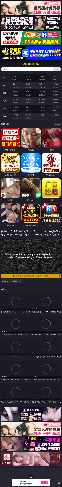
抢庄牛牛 (55, 79)
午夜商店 (28, 115)
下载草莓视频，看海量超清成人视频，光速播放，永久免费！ (36, 276)
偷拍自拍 (28, 92)
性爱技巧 (55, 110)
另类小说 (28, 110)
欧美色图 (42, 99)
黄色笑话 (42, 110)
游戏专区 (55, 76)
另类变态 (55, 95)
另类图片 (55, 103)
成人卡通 (42, 92)
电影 (4, 93)
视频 (4, 85)
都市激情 (15, 107)
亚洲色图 (28, 99)
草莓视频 (42, 115)
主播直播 (42, 87)
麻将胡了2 (15, 79)
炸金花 (29, 79)
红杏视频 (15, 118)
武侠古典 (55, 107)
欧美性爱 (55, 92)
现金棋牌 (42, 79)
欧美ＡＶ (42, 84)
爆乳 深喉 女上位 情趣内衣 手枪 (11, 281)
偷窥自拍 (15, 99)
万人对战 (42, 76)
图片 (4, 101)
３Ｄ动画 (55, 84)
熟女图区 (42, 103)
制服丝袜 (15, 95)
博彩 (4, 78)
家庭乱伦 (28, 107)
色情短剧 (28, 118)
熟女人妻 (15, 87)
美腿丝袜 (15, 103)
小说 (4, 108)
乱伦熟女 (42, 95)
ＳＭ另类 (55, 87)
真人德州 (28, 76)
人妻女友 (42, 107)
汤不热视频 (55, 115)
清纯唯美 (28, 103)
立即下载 (44, 483)
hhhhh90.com (31, 64)
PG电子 (15, 76)
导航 (4, 116)
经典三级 (28, 95)
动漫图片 (55, 99)
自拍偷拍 (28, 84)
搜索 (57, 69)
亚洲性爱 (15, 92)
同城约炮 (15, 115)
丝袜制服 (28, 87)
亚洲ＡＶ (15, 84)
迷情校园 (15, 110)
